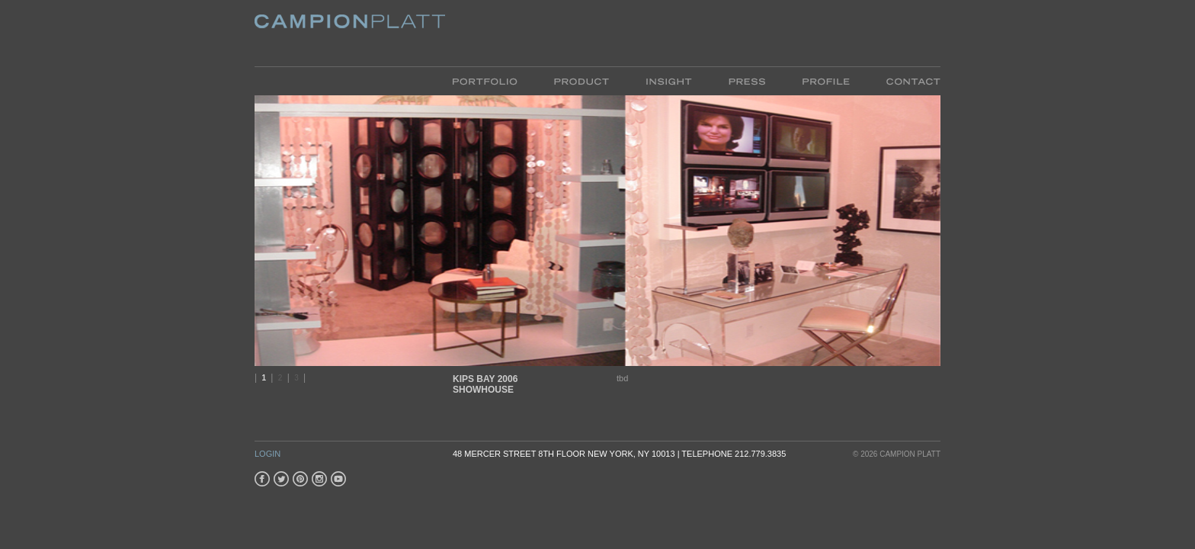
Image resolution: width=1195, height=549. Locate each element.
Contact (904, 80)
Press (746, 80)
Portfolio (494, 80)
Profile (825, 80)
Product (581, 80)
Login (267, 453)
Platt (350, 33)
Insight (668, 80)
